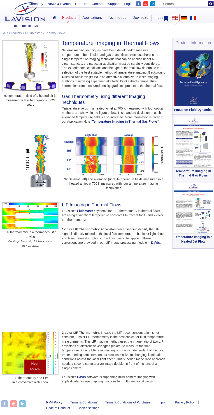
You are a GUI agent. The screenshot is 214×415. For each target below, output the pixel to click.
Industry (161, 17)
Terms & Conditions (83, 402)
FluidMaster (32, 33)
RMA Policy (54, 402)
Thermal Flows (54, 33)
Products (14, 33)
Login (128, 4)
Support (114, 4)
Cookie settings (88, 408)
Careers (81, 4)
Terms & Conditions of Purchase (127, 402)
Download (140, 17)
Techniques (117, 17)
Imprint (162, 402)
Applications (92, 17)
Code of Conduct (58, 408)
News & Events (59, 4)
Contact (97, 4)
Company (36, 4)
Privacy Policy (185, 402)
